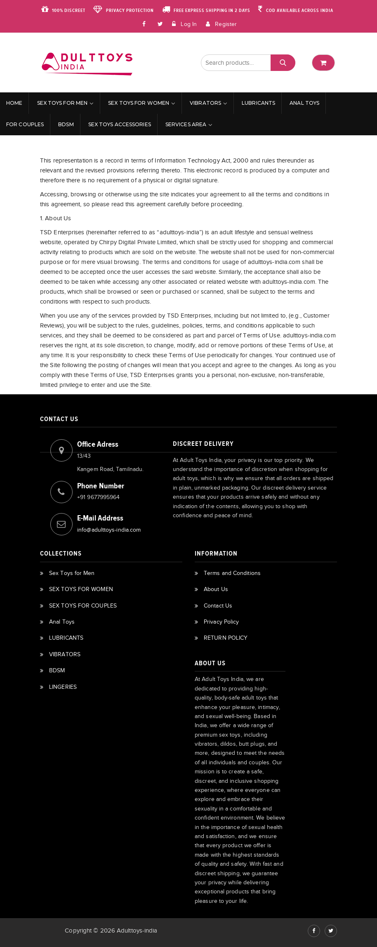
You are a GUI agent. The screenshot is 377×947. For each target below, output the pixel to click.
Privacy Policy (221, 622)
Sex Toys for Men (62, 103)
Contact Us (218, 606)
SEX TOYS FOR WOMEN (138, 103)
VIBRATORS (205, 103)
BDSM (65, 124)
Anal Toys (304, 103)
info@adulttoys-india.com (109, 530)
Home (14, 103)
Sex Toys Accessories (119, 124)
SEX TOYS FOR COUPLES (83, 606)
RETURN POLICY (225, 638)
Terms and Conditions (232, 573)
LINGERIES (63, 687)
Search (283, 63)
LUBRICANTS (258, 103)
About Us (216, 589)
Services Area (185, 124)
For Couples (25, 124)
